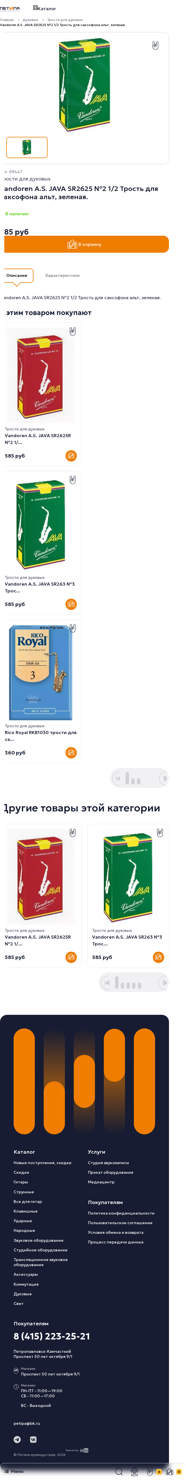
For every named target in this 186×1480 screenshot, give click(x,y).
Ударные (23, 1220)
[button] (119, 1472)
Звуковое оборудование (39, 1240)
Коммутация (26, 1284)
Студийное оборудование (40, 1250)
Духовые (30, 20)
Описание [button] (16, 275)
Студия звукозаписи (108, 1162)
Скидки (21, 1172)
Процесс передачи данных (116, 1242)
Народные (24, 1230)
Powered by (76, 1450)
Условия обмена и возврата (115, 1232)
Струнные (24, 1191)
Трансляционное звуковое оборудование (41, 1262)
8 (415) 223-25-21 (52, 1336)
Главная (7, 20)
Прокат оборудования (110, 1172)
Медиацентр (101, 1182)
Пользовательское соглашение (120, 1222)
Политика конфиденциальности (121, 1213)
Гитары (21, 1182)
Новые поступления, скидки (42, 1162)
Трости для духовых (65, 20)
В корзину (84, 244)
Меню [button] (14, 1471)
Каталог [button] (44, 8)
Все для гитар (28, 1201)
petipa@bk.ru (27, 1423)
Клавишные (26, 1211)
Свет (19, 1303)
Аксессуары (26, 1274)
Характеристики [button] (62, 275)
